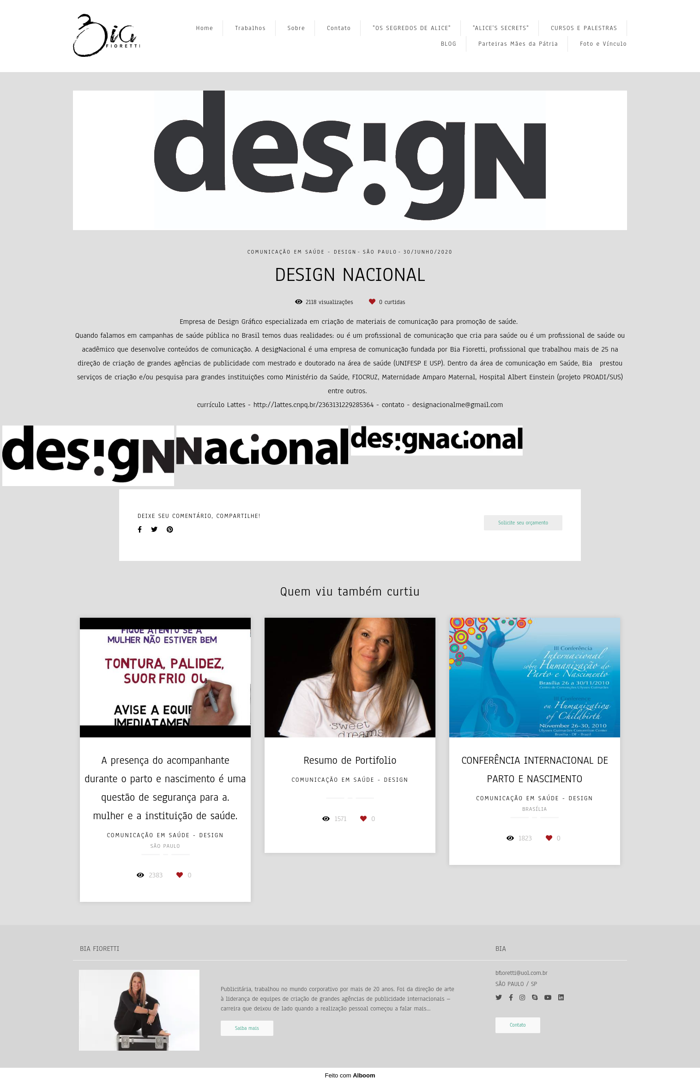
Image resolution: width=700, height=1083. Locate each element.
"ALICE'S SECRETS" (501, 28)
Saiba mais (247, 1028)
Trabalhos (250, 28)
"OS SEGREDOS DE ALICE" (412, 28)
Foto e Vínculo (603, 44)
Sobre (296, 28)
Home (204, 28)
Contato (339, 28)
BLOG (449, 44)
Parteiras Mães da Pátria (518, 44)
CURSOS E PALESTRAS (584, 28)
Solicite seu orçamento (523, 522)
